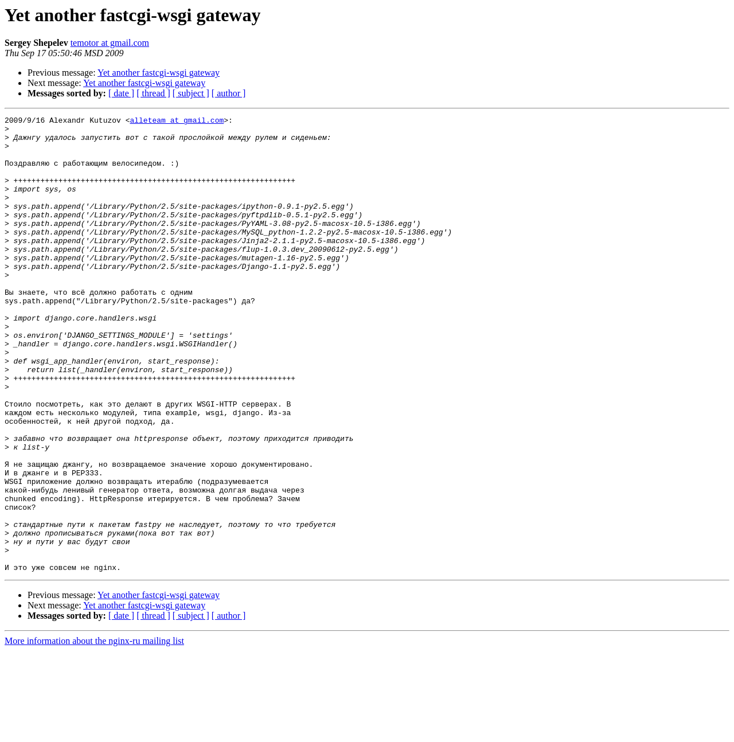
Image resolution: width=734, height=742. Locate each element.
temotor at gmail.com (110, 43)
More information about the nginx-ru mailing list (94, 732)
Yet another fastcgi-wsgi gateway (158, 72)
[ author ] (229, 93)
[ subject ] (191, 93)
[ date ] (121, 93)
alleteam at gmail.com (177, 121)
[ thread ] (153, 93)
